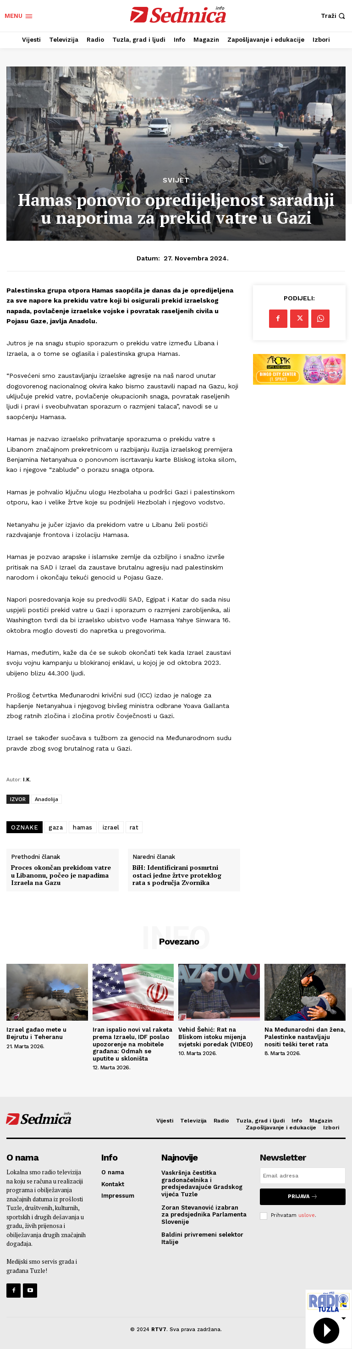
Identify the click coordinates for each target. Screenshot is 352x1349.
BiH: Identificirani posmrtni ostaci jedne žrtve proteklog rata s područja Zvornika (176, 875)
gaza (56, 827)
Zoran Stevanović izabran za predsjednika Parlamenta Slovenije (204, 1214)
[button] (334, 16)
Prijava (303, 1196)
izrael (111, 827)
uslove (306, 1215)
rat (134, 827)
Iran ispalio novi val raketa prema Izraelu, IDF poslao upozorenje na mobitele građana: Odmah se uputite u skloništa (132, 1044)
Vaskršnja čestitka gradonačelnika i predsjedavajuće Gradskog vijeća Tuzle (201, 1183)
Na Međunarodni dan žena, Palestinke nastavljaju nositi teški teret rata (304, 1036)
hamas (83, 827)
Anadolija (46, 799)
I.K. (27, 779)
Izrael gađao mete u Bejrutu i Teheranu (36, 1033)
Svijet (176, 180)
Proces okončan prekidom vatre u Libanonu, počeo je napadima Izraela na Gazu (61, 875)
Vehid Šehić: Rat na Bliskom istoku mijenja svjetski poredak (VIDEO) (215, 1036)
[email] (303, 1175)
